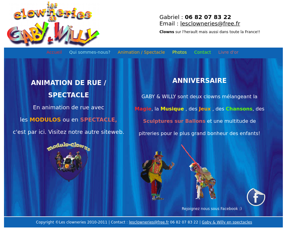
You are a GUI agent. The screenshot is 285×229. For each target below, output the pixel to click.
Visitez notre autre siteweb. (86, 132)
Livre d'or (228, 52)
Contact (202, 52)
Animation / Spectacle (141, 52)
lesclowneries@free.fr (210, 23)
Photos (179, 52)
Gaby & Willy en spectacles (227, 222)
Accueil (54, 52)
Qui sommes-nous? (89, 52)
